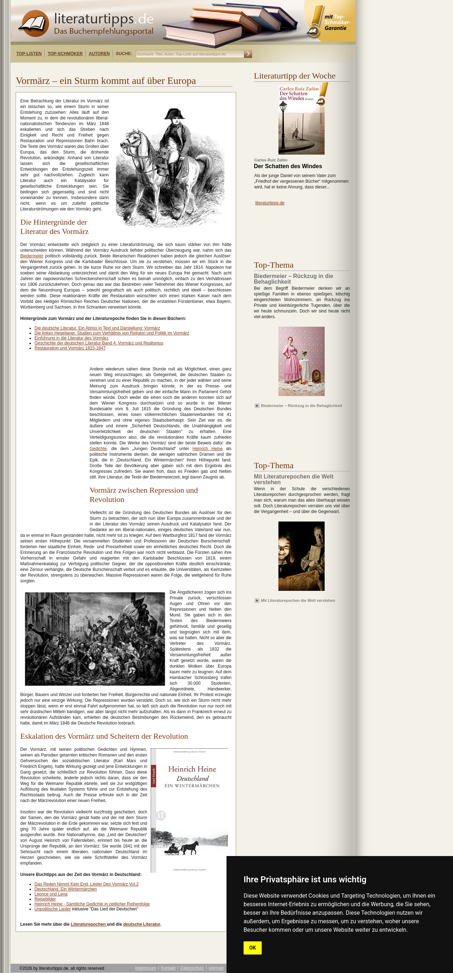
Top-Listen (29, 53)
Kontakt (168, 968)
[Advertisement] (102, 68)
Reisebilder (45, 899)
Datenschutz (192, 968)
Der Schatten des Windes (288, 166)
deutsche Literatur (141, 924)
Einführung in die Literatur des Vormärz (71, 338)
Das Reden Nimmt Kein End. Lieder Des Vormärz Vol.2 (86, 884)
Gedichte (98, 448)
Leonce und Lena (51, 894)
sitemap (216, 968)
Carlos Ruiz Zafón (271, 160)
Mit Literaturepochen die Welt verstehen (298, 600)
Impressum (145, 968)
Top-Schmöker (65, 53)
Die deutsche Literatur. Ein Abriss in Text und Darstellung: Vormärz (97, 328)
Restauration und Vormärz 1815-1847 (70, 348)
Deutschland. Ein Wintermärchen (65, 889)
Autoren (99, 53)
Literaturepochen (89, 924)
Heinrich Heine (207, 448)
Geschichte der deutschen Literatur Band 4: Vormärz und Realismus (98, 343)
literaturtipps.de (269, 203)
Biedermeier (31, 255)
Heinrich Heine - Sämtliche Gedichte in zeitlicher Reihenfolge (92, 904)
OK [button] (252, 948)
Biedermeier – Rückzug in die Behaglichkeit (301, 405)
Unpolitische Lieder (52, 909)
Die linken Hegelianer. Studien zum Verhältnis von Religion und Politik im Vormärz (111, 333)
